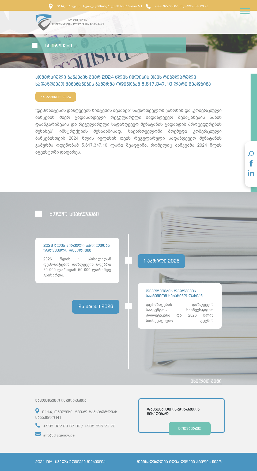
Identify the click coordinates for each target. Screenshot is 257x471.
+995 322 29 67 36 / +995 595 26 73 (75, 425)
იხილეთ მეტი (206, 381)
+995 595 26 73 (196, 6)
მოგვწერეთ (189, 428)
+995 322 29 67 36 (164, 6)
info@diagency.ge (55, 434)
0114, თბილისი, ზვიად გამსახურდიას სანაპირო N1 (95, 6)
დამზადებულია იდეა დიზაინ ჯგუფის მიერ (179, 461)
